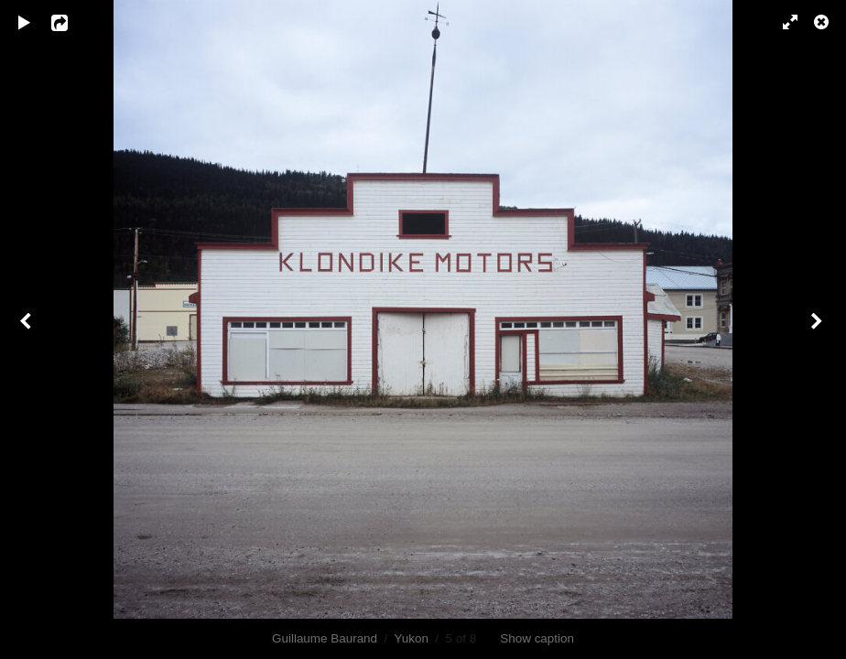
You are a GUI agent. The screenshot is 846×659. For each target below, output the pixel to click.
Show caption (537, 638)
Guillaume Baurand (324, 638)
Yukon (411, 638)
